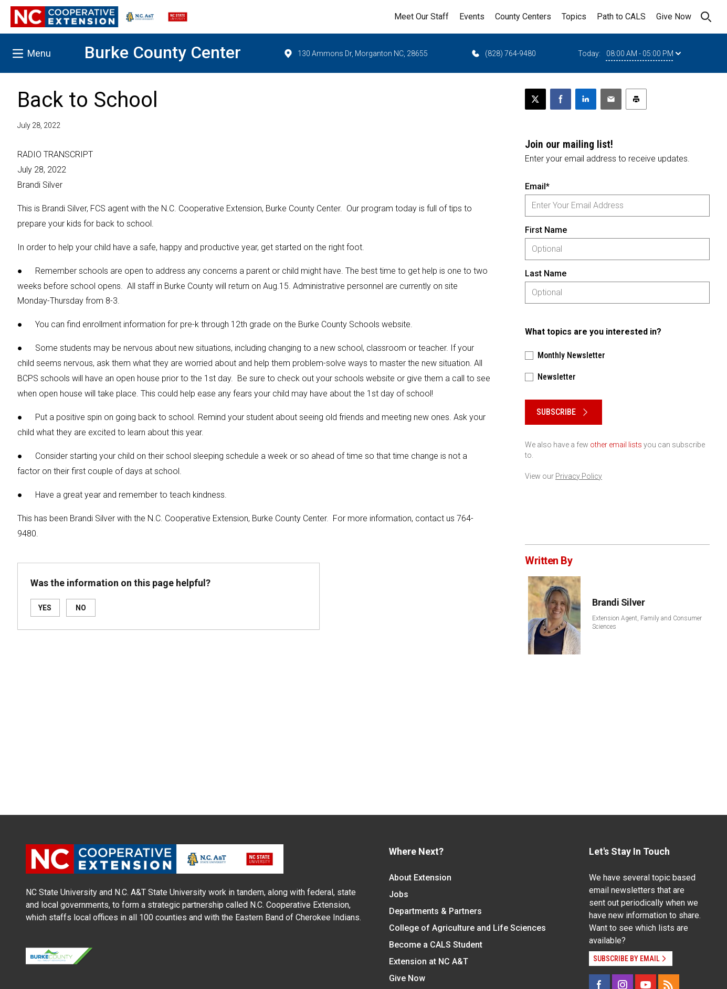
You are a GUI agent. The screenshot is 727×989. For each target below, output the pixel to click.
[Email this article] (610, 99)
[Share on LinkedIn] (585, 99)
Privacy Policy (578, 476)
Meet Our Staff (421, 17)
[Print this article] (636, 99)
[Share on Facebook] (560, 99)
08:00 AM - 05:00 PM (643, 53)
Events (471, 17)
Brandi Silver (618, 602)
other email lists (616, 444)
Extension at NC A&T (428, 961)
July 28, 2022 (38, 125)
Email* (537, 186)
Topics (574, 17)
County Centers (523, 17)
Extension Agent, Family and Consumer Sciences (647, 622)
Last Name (545, 273)
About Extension (420, 878)
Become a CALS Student (435, 945)
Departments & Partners (435, 911)
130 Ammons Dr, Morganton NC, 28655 (355, 53)
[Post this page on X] (535, 99)
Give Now (673, 17)
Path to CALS (621, 17)
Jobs (398, 894)
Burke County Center (163, 52)
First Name (546, 230)
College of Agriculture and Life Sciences (467, 928)
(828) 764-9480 (503, 53)
